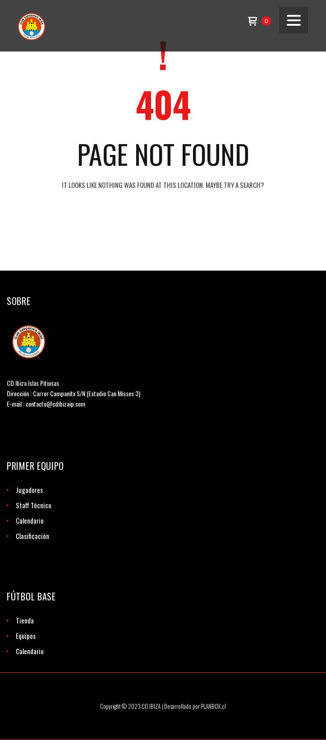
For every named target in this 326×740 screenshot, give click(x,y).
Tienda (25, 620)
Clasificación (32, 536)
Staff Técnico (33, 505)
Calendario (30, 520)
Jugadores (29, 490)
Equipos (26, 636)
